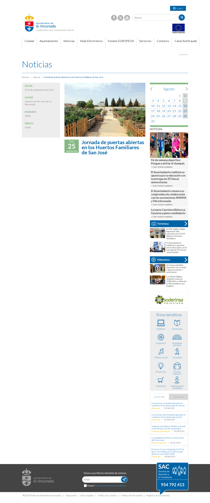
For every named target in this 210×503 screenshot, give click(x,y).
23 (185, 111)
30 (185, 116)
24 (153, 116)
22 (180, 111)
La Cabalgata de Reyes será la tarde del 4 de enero (168, 438)
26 (163, 116)
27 (169, 116)
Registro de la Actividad (158, 495)
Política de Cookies (107, 495)
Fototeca (160, 223)
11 (158, 106)
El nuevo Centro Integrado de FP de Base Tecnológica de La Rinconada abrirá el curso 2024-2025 (168, 451)
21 (174, 111)
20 (169, 111)
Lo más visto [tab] (159, 396)
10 (153, 106)
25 (158, 116)
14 (174, 106)
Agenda (36, 77)
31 (153, 121)
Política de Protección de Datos (110, 485)
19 (163, 111)
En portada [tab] (178, 396)
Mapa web (71, 495)
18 (158, 111)
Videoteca (161, 259)
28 (174, 116)
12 (163, 106)
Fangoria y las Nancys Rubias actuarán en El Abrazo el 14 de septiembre (169, 427)
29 (180, 116)
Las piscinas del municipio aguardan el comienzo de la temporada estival (169, 415)
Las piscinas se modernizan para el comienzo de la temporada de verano (168, 404)
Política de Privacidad (131, 495)
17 (153, 111)
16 (185, 106)
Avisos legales (87, 495)
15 (180, 106)
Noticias (25, 77)
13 (169, 106)
